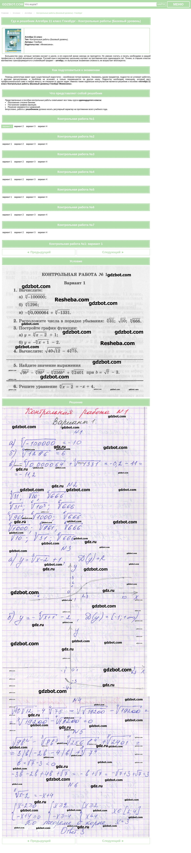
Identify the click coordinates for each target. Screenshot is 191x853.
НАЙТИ (161, 4)
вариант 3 (30, 126)
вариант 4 (42, 126)
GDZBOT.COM (12, 4)
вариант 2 (19, 126)
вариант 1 (7, 126)
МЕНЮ (178, 4)
